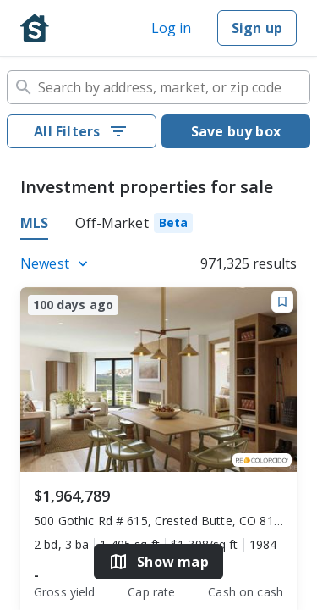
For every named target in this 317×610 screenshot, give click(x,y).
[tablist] (158, 225)
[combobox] (158, 87)
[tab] (134, 225)
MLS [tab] (34, 223)
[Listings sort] (56, 263)
